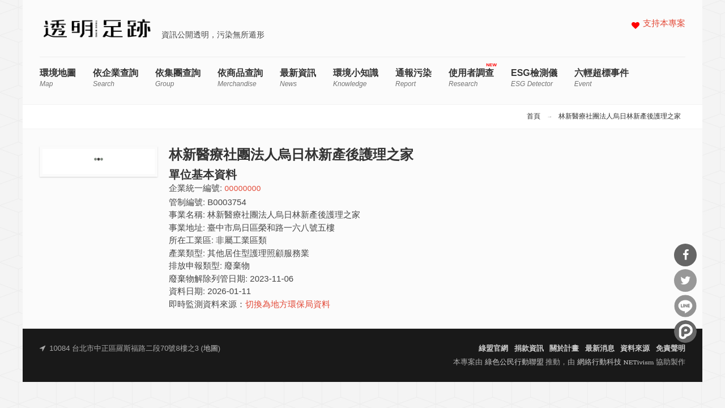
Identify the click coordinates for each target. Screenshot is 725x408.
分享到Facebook (685, 255)
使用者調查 (471, 78)
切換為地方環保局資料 (287, 305)
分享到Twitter (685, 280)
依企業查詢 (115, 78)
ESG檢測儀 (534, 78)
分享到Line (685, 306)
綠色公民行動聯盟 (514, 362)
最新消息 (600, 349)
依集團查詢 (178, 78)
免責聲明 (670, 349)
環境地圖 (58, 78)
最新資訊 (298, 78)
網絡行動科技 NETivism (615, 362)
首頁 (533, 117)
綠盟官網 (493, 349)
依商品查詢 (240, 78)
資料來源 (635, 349)
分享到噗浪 (685, 331)
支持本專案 (664, 24)
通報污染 (413, 78)
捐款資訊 (529, 349)
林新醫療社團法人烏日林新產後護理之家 (619, 117)
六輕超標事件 (601, 78)
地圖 (210, 349)
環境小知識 (355, 78)
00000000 (242, 189)
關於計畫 (564, 349)
